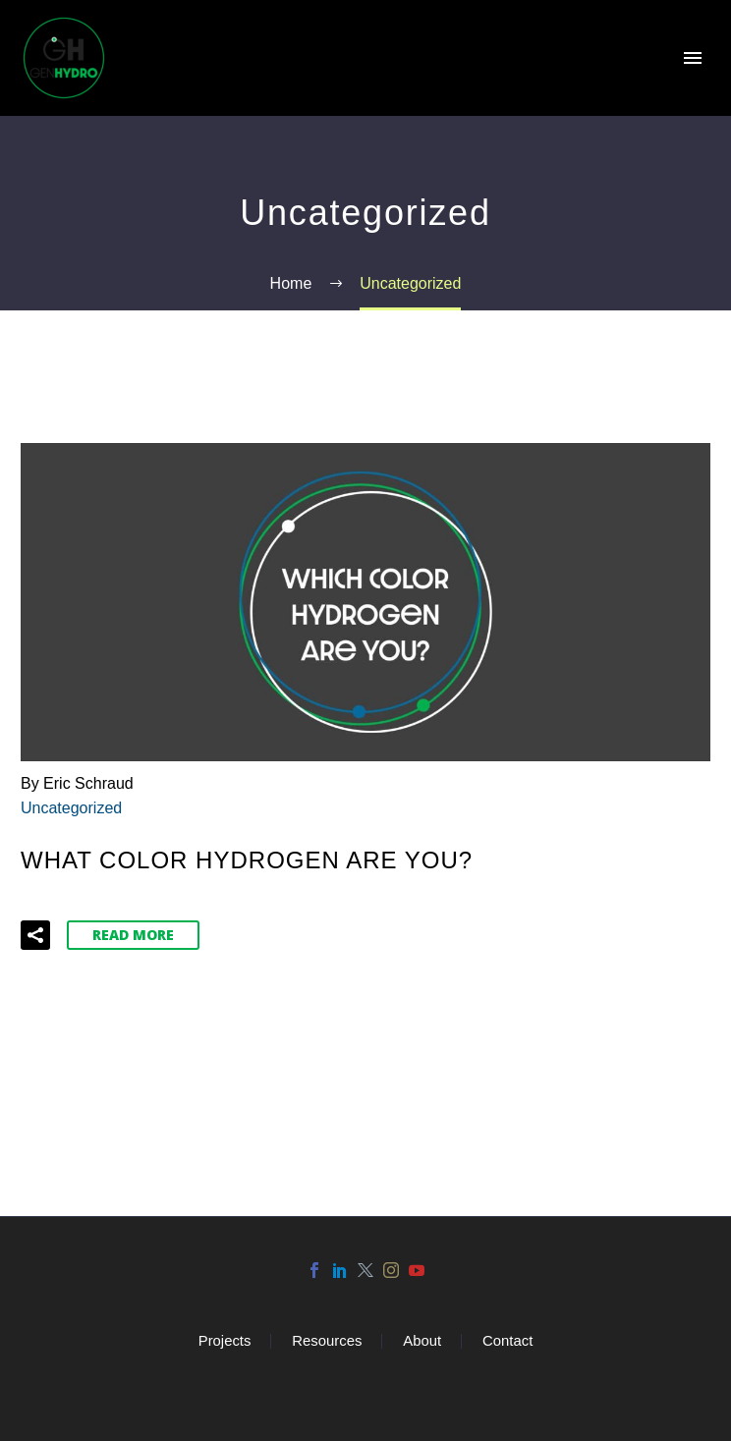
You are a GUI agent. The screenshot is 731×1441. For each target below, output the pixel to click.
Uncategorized (71, 808)
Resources (327, 1341)
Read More (133, 934)
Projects (225, 1341)
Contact (507, 1341)
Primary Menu (693, 58)
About (422, 1341)
